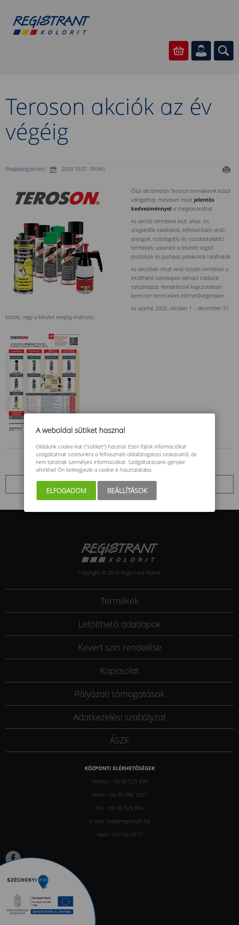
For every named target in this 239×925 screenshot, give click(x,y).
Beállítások (127, 490)
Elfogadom (66, 490)
